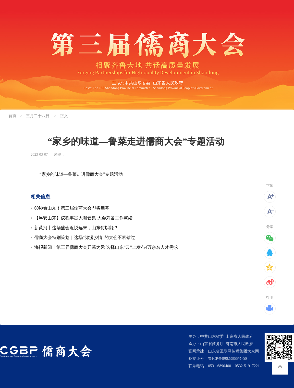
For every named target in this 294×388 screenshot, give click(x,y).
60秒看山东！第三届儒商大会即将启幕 (71, 208)
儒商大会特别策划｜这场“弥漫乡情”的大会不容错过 (84, 237)
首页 (12, 116)
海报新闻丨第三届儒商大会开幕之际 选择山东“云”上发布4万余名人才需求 (106, 247)
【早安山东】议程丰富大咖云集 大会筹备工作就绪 (83, 217)
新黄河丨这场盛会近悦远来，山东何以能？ (76, 227)
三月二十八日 (37, 116)
